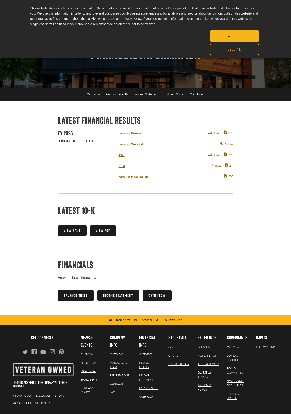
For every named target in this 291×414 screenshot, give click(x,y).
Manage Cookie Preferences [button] (31, 403)
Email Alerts (122, 320)
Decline (234, 49)
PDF (228, 132)
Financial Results (117, 94)
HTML (214, 132)
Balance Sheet (174, 94)
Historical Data (178, 364)
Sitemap (60, 395)
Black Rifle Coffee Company (38, 382)
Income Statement (146, 94)
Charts (173, 355)
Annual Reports (208, 364)
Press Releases (90, 362)
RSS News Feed (172, 320)
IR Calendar (88, 371)
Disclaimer (43, 395)
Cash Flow (197, 94)
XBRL (122, 166)
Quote (172, 347)
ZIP (228, 165)
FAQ (112, 392)
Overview (93, 94)
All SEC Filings (207, 355)
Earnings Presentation (133, 176)
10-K (122, 155)
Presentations (119, 375)
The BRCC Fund (265, 347)
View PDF (103, 230)
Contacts (146, 320)
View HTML (72, 230)
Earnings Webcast (131, 144)
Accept (234, 35)
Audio (226, 143)
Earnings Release (130, 133)
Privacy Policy (22, 395)
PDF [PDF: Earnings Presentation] (228, 176)
